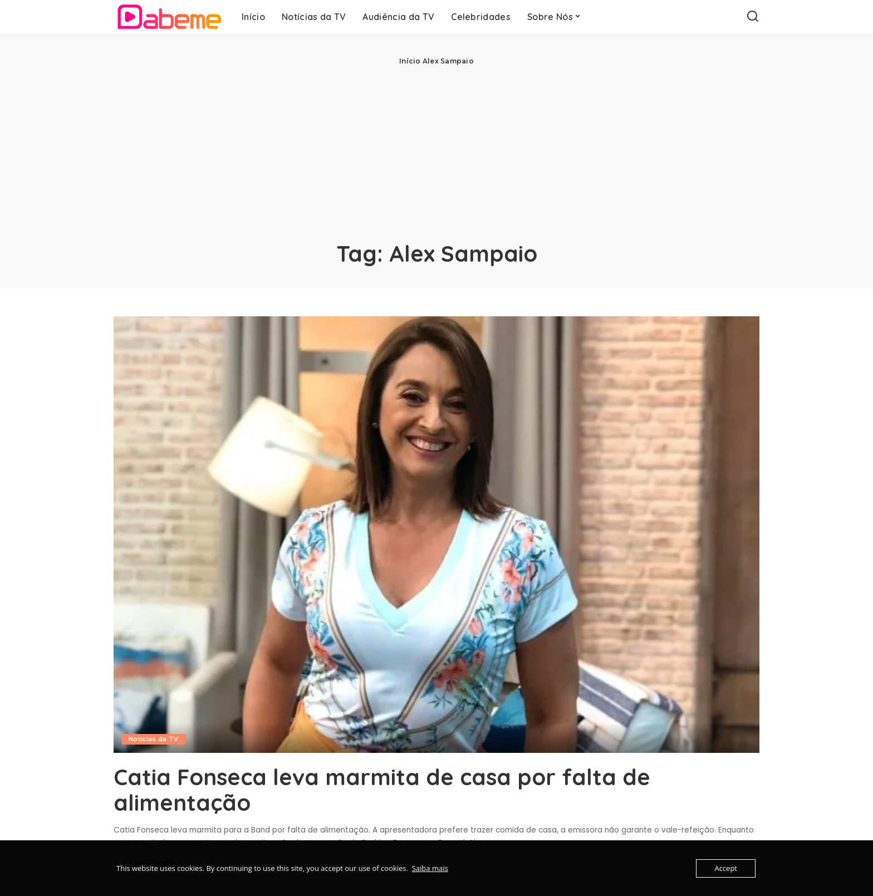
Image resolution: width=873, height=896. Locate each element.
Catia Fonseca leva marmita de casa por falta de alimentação (382, 789)
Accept (725, 868)
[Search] (752, 16)
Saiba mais (430, 868)
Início (409, 61)
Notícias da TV (154, 739)
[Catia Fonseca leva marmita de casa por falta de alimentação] (436, 534)
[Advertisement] (436, 150)
